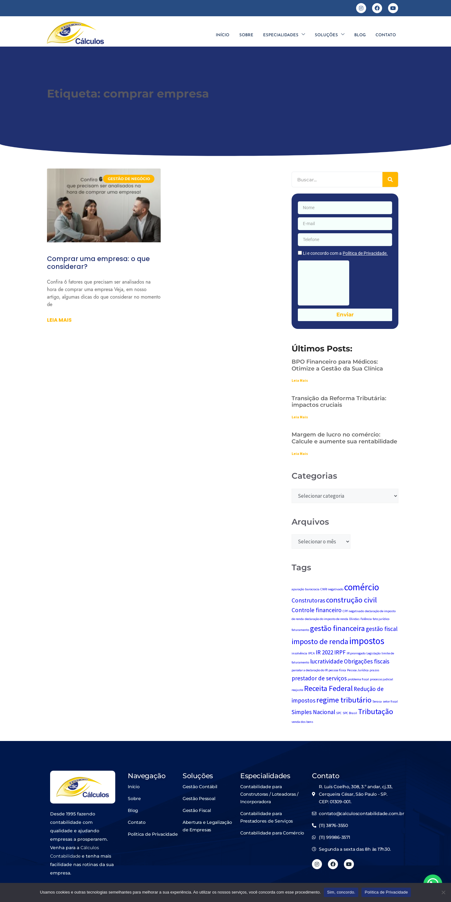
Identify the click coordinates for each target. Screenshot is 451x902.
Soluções (329, 35)
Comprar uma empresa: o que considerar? (98, 262)
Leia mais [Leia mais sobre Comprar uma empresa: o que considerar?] (59, 320)
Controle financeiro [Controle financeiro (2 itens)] (317, 610)
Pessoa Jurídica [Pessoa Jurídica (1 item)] (358, 670)
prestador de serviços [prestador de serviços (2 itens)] (319, 678)
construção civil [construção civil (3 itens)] (351, 600)
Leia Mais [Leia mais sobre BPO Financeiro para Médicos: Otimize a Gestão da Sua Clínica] (300, 380)
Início (221, 35)
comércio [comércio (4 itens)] (361, 587)
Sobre (245, 35)
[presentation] (323, 282)
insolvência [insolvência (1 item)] (299, 653)
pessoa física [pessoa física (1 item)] (337, 670)
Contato (386, 35)
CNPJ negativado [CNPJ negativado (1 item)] (331, 589)
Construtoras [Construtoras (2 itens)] (308, 600)
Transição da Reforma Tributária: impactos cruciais (339, 402)
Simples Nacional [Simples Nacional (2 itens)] (313, 712)
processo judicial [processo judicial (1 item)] (381, 679)
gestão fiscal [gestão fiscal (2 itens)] (381, 628)
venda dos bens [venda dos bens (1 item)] (302, 722)
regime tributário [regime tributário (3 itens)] (343, 700)
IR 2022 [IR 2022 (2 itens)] (324, 652)
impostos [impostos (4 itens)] (366, 641)
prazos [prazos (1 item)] (374, 670)
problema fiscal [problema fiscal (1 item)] (358, 679)
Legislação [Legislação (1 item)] (373, 653)
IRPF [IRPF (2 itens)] (340, 652)
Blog (359, 35)
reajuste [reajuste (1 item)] (297, 690)
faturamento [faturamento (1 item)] (300, 630)
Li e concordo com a (345, 253)
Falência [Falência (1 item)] (366, 619)
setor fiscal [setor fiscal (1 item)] (390, 701)
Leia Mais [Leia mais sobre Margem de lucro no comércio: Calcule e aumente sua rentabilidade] (300, 453)
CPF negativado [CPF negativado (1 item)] (353, 611)
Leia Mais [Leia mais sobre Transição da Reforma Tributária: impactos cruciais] (300, 417)
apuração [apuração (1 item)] (298, 589)
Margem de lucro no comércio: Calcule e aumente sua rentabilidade (344, 438)
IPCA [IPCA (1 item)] (311, 653)
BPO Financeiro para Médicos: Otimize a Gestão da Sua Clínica (337, 365)
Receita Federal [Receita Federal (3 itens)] (328, 688)
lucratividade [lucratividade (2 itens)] (326, 661)
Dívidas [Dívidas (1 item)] (354, 619)
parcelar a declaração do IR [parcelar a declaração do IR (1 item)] (310, 670)
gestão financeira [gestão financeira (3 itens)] (337, 628)
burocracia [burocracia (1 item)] (312, 589)
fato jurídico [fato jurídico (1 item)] (381, 619)
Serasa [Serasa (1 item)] (377, 701)
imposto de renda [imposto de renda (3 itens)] (320, 641)
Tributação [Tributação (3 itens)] (375, 711)
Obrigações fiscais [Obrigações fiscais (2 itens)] (366, 661)
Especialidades (283, 35)
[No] (443, 892)
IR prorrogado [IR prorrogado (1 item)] (356, 653)
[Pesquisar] (390, 179)
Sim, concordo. (341, 892)
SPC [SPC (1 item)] (339, 713)
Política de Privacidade (386, 892)
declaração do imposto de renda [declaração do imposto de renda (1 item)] (326, 619)
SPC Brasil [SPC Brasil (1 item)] (350, 713)
